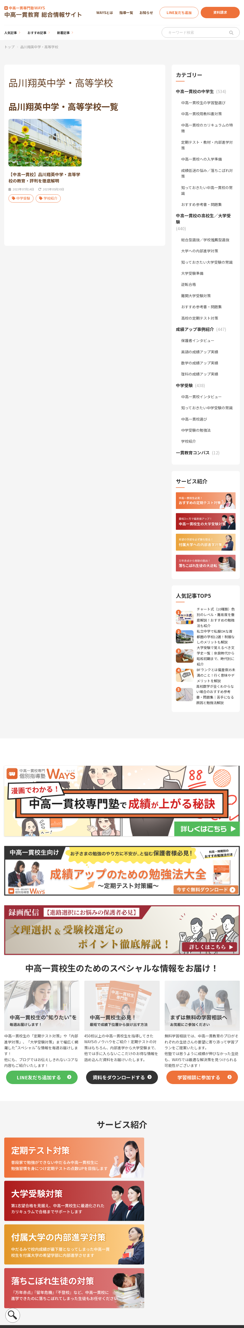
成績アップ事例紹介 (168, 1275)
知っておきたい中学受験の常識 (207, 407)
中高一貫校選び (194, 419)
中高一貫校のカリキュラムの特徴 (207, 127)
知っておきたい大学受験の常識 (207, 262)
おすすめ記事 (36, 32)
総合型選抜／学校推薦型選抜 (205, 239)
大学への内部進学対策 (199, 250)
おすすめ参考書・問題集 (201, 204)
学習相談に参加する (198, 1077)
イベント (203, 1278)
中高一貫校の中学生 (168, 1252)
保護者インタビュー (197, 340)
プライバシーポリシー (24, 1288)
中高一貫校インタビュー (201, 396)
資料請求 (220, 12)
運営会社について (21, 1271)
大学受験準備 (192, 273)
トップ (9, 46)
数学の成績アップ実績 (199, 362)
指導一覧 (126, 12)
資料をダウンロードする (119, 1077)
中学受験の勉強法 (196, 430)
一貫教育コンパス (166, 1292)
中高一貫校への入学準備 (201, 159)
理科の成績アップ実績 (199, 374)
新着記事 (63, 32)
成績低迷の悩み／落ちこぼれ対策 (207, 173)
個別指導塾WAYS (210, 1252)
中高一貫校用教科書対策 (201, 113)
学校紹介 (48, 199)
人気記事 (10, 32)
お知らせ (146, 12)
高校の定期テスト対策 (199, 318)
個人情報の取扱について (26, 1279)
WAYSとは (104, 12)
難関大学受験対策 (196, 295)
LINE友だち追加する (39, 1077)
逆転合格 (188, 284)
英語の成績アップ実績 (199, 351)
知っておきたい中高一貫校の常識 (207, 190)
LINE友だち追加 (179, 12)
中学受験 (21, 199)
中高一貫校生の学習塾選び (203, 102)
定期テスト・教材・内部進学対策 (207, 145)
